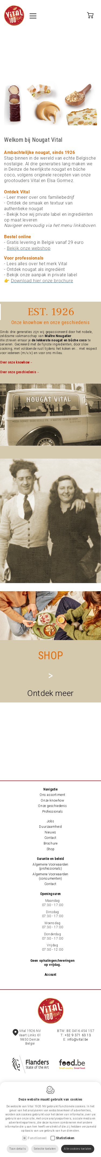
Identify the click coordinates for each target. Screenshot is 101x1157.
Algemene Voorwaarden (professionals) (50, 867)
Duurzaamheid (50, 827)
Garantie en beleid (50, 859)
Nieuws (50, 832)
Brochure (51, 843)
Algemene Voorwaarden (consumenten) (50, 876)
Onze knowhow (52, 800)
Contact (50, 838)
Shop (50, 849)
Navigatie (50, 789)
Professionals (52, 811)
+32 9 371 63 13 (78, 1035)
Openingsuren (50, 894)
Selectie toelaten (45, 1148)
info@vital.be (77, 1039)
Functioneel (37, 1138)
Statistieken (65, 1138)
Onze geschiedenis (52, 806)
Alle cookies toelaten (78, 1148)
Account (50, 975)
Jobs (50, 821)
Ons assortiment (52, 795)
